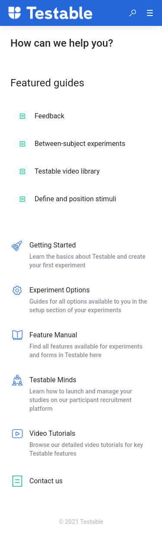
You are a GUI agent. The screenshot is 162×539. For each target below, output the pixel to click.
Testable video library (59, 171)
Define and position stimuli (67, 199)
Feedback (41, 116)
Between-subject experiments (72, 144)
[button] (132, 13)
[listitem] (81, 255)
